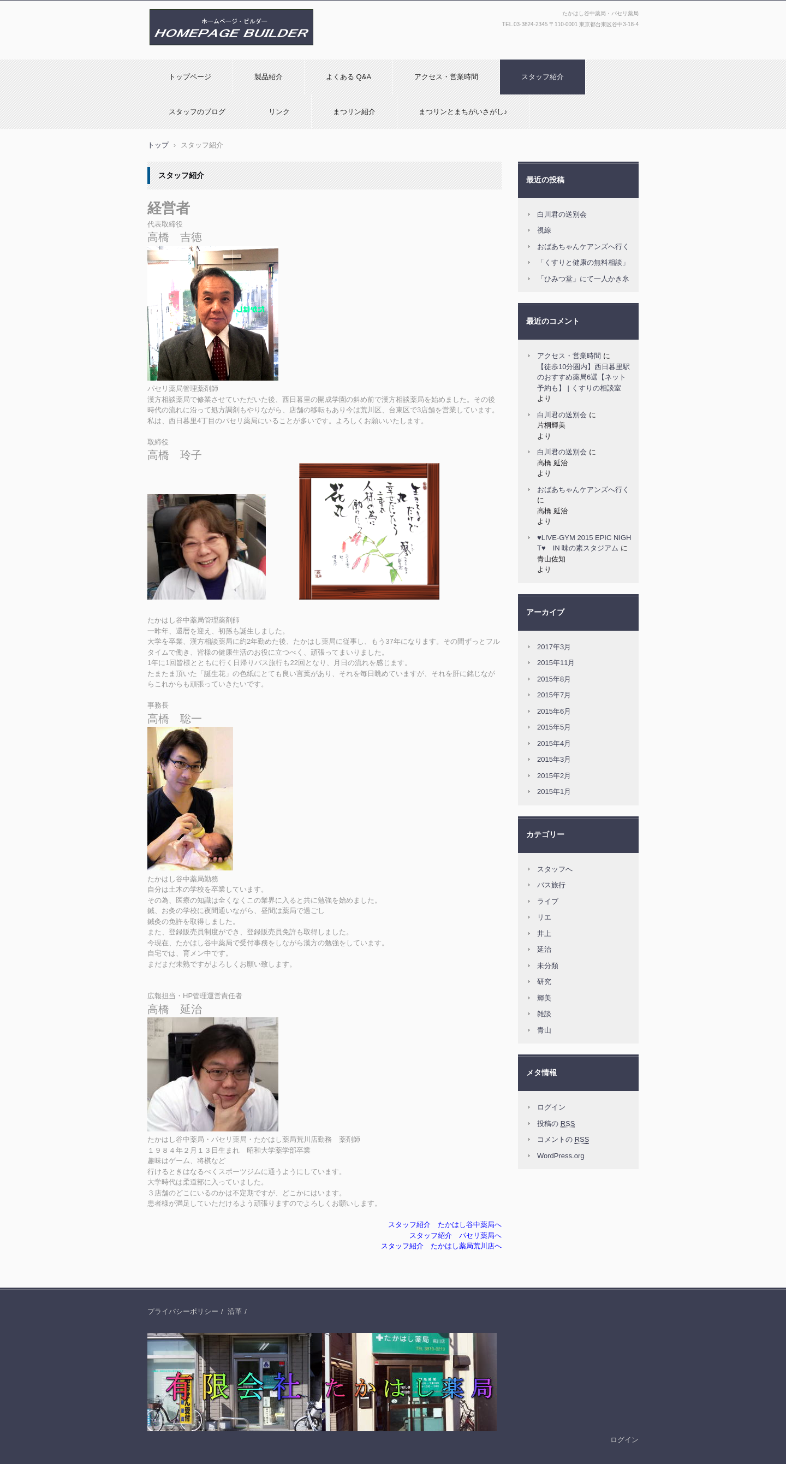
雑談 (544, 1014)
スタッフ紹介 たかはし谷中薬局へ (445, 1224)
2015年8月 (554, 679)
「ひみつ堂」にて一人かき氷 (583, 279)
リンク (279, 112)
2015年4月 (554, 743)
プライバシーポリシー (182, 1311)
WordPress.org (560, 1156)
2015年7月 (554, 695)
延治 (544, 949)
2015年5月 (554, 727)
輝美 (544, 998)
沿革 (235, 1311)
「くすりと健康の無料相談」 (583, 262)
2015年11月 (556, 663)
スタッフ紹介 (542, 77)
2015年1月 (554, 791)
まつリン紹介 (354, 112)
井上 (544, 933)
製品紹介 (268, 77)
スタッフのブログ (197, 112)
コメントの (563, 1139)
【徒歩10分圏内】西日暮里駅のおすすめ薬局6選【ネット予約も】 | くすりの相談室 (583, 377)
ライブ (547, 901)
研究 (544, 981)
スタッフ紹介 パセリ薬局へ (455, 1235)
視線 (544, 230)
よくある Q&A (348, 77)
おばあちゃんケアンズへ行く (583, 246)
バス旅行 (551, 885)
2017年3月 (554, 647)
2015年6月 (554, 711)
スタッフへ (555, 869)
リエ (544, 917)
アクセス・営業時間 (446, 77)
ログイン (551, 1107)
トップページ (190, 77)
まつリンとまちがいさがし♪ (463, 112)
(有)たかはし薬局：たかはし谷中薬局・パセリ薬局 (228, 56)
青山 (544, 1030)
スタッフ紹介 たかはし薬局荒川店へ (441, 1246)
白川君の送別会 (562, 214)
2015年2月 (554, 776)
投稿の (556, 1123)
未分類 (547, 966)
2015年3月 (554, 759)
